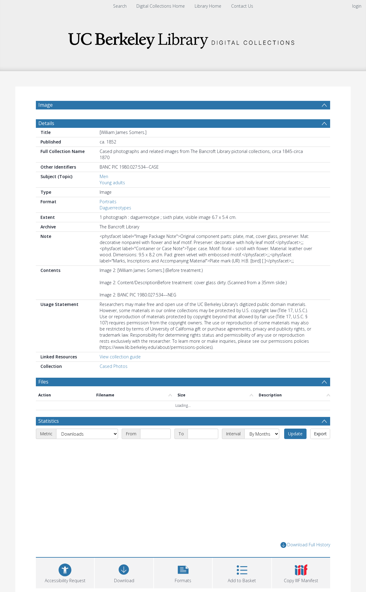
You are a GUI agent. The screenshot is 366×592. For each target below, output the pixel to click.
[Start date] (155, 434)
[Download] (124, 572)
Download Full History (305, 545)
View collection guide (120, 357)
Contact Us (242, 6)
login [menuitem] (356, 6)
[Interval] (261, 434)
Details (46, 123)
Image (45, 104)
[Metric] (87, 434)
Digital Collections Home (160, 6)
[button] (183, 572)
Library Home (208, 6)
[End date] (203, 434)
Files (43, 381)
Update (295, 434)
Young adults (112, 182)
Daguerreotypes (115, 208)
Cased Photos (114, 366)
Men (104, 176)
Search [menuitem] (120, 6)
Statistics (48, 421)
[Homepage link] (183, 39)
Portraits (108, 201)
